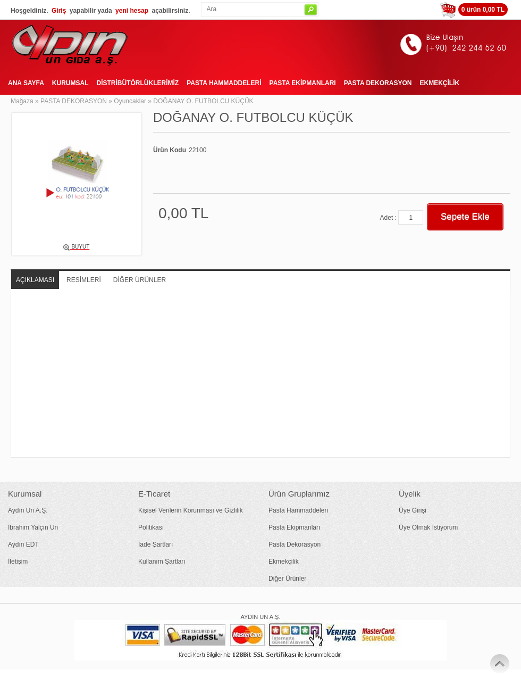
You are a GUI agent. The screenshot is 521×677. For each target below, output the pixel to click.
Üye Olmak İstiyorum (428, 527)
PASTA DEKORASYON (378, 83)
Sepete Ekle (465, 217)
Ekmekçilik (283, 561)
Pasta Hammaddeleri (298, 510)
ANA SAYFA (26, 83)
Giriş (59, 10)
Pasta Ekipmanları (294, 527)
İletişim (18, 561)
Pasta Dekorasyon (294, 544)
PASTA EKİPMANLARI (303, 83)
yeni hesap (131, 10)
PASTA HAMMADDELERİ (224, 83)
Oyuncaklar (130, 101)
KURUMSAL (70, 83)
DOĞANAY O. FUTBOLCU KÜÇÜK (203, 101)
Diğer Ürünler (287, 578)
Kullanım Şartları (162, 561)
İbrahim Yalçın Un (33, 527)
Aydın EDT (23, 544)
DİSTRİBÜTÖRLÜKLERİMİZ (137, 83)
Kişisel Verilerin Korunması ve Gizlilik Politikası (190, 519)
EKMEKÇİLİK (439, 83)
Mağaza (22, 101)
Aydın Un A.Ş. (28, 510)
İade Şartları (155, 544)
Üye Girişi (412, 510)
